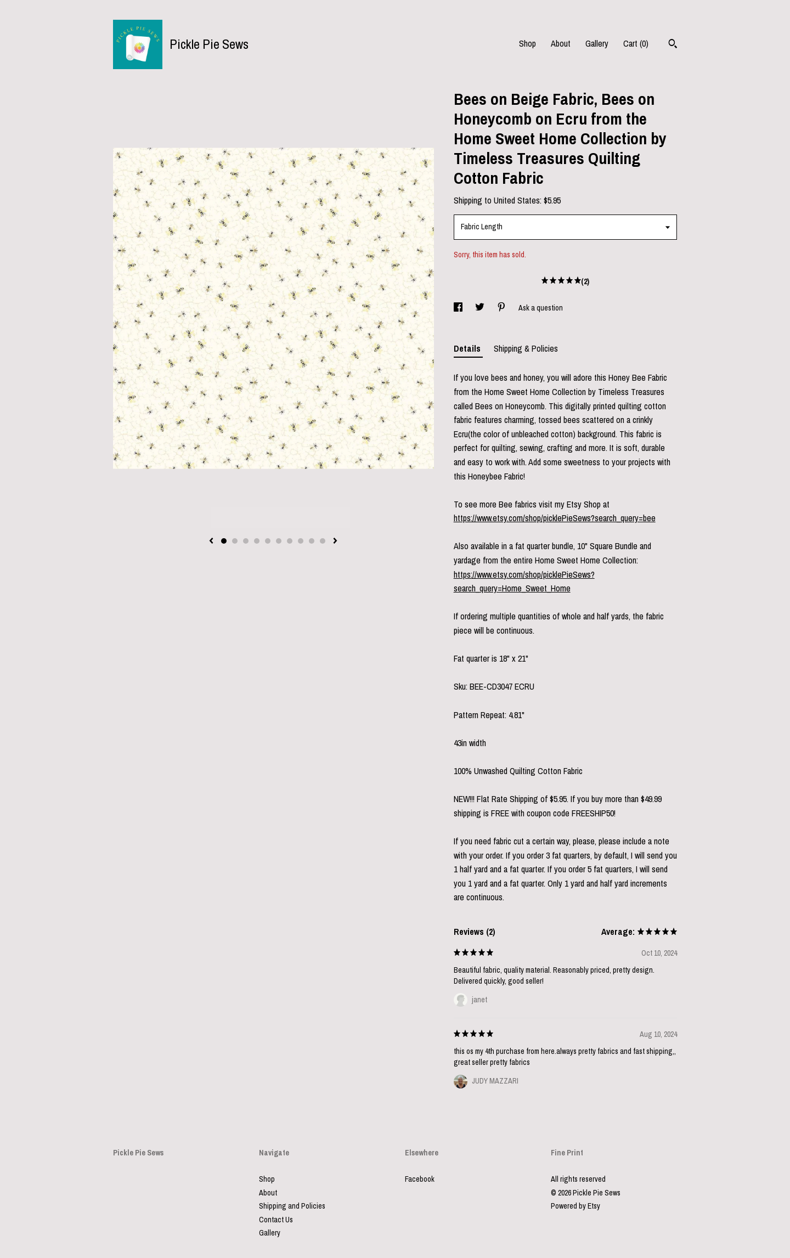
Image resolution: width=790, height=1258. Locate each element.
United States (517, 200)
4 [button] (256, 541)
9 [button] (311, 541)
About (561, 43)
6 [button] (278, 541)
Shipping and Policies (292, 1206)
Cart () (635, 43)
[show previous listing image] (211, 541)
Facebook (420, 1179)
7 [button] (289, 541)
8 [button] (300, 541)
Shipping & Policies (526, 348)
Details (468, 348)
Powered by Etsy (575, 1206)
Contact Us (276, 1220)
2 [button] (235, 541)
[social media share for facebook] (459, 308)
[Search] (673, 45)
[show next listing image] (335, 541)
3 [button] (246, 541)
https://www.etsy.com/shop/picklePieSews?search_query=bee (555, 518)
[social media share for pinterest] (502, 308)
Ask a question (540, 308)
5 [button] (267, 541)
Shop (527, 43)
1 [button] (224, 541)
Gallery (596, 43)
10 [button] (322, 541)
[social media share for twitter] (480, 308)
